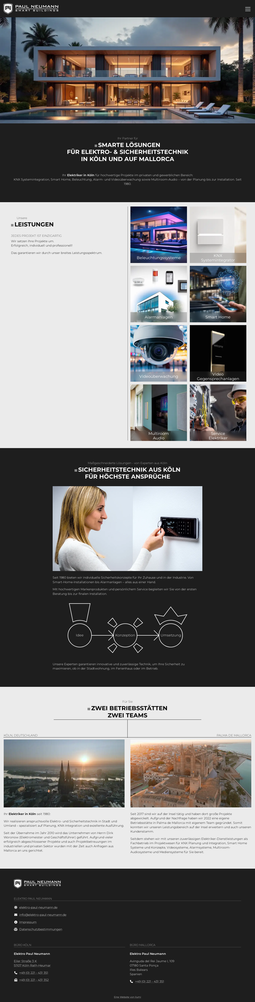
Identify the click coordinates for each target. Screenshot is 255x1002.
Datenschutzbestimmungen (40, 929)
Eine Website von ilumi (127, 997)
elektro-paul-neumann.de (38, 907)
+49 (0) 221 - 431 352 (34, 980)
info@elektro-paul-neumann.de (42, 914)
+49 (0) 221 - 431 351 (33, 973)
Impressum (28, 922)
